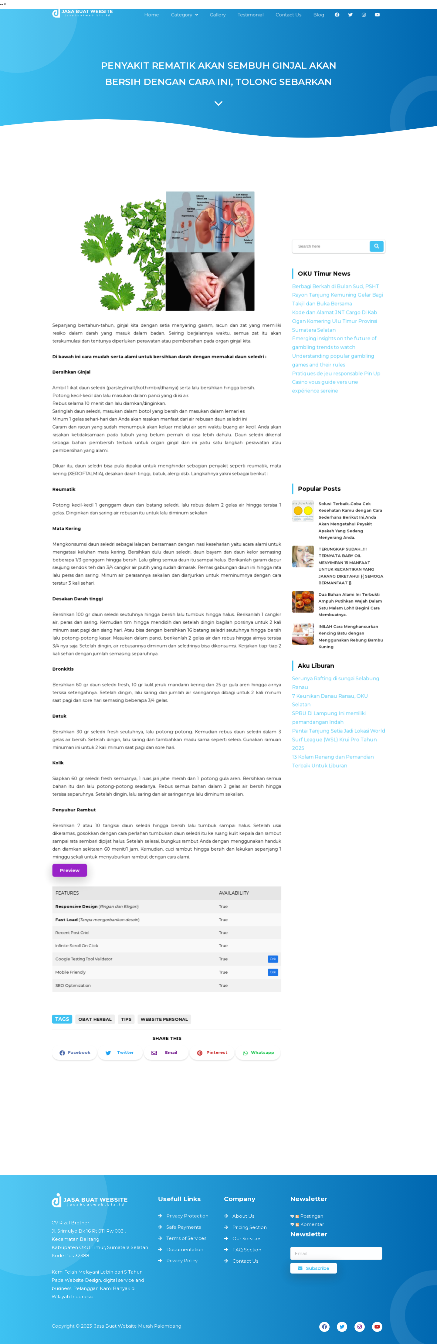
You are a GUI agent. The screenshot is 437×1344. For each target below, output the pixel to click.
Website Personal (164, 1002)
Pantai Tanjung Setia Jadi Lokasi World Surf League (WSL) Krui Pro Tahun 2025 (338, 728)
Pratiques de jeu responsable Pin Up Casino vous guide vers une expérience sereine (336, 386)
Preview (77, 849)
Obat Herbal (98, 1002)
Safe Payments (183, 1228)
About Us (243, 1216)
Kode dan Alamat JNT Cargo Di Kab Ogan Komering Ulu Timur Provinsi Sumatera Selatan (334, 327)
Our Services (246, 1238)
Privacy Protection (187, 1217)
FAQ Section (246, 1250)
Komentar (312, 1224)
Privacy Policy (182, 1260)
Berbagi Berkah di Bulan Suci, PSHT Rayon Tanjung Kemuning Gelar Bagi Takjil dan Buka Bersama (337, 302)
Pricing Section (249, 1227)
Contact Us (245, 1261)
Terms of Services (186, 1238)
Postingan (310, 1216)
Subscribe (315, 1267)
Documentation (184, 1249)
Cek (264, 930)
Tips (128, 1002)
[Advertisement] (162, 165)
